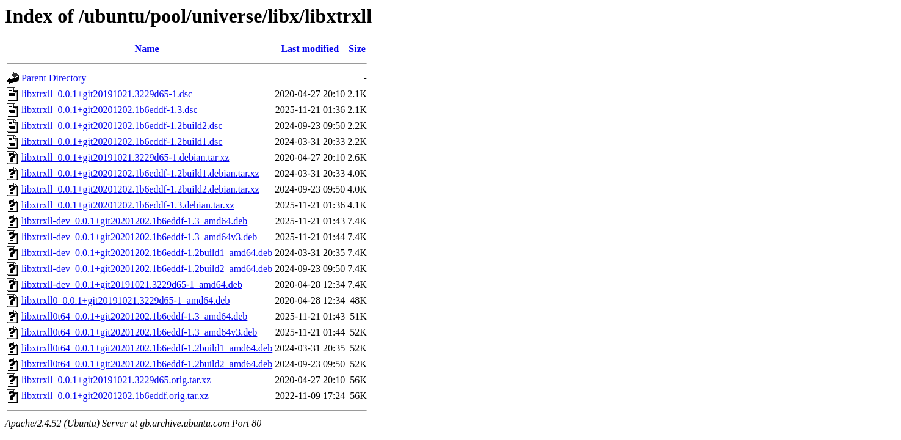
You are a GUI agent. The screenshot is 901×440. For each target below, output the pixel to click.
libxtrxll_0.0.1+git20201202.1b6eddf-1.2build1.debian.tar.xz (140, 173)
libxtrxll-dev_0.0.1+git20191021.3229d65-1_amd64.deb (131, 284)
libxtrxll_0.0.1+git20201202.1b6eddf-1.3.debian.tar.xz (127, 205)
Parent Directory (53, 78)
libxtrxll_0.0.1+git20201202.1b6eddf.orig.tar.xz (115, 396)
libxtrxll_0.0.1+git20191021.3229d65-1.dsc (106, 94)
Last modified (310, 48)
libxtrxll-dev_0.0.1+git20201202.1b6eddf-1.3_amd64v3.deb (139, 237)
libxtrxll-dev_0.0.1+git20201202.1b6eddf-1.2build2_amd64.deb (146, 268)
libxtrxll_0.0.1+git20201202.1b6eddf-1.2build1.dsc (121, 141)
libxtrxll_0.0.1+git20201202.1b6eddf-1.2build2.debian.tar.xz (140, 189)
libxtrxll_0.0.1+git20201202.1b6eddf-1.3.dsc (109, 110)
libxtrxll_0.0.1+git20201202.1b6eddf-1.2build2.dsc (121, 125)
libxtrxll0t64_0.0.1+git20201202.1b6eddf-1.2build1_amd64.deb (146, 348)
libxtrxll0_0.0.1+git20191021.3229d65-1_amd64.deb (125, 300)
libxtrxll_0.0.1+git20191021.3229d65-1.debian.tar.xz (125, 157)
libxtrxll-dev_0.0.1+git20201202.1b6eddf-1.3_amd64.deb (134, 221)
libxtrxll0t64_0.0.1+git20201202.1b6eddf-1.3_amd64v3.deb (139, 332)
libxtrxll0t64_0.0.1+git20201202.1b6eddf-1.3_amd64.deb (134, 316)
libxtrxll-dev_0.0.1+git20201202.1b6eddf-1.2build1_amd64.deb (146, 253)
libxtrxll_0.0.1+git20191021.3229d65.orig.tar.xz (116, 380)
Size (357, 48)
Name (147, 48)
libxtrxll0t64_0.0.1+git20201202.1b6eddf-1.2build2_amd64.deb (146, 364)
